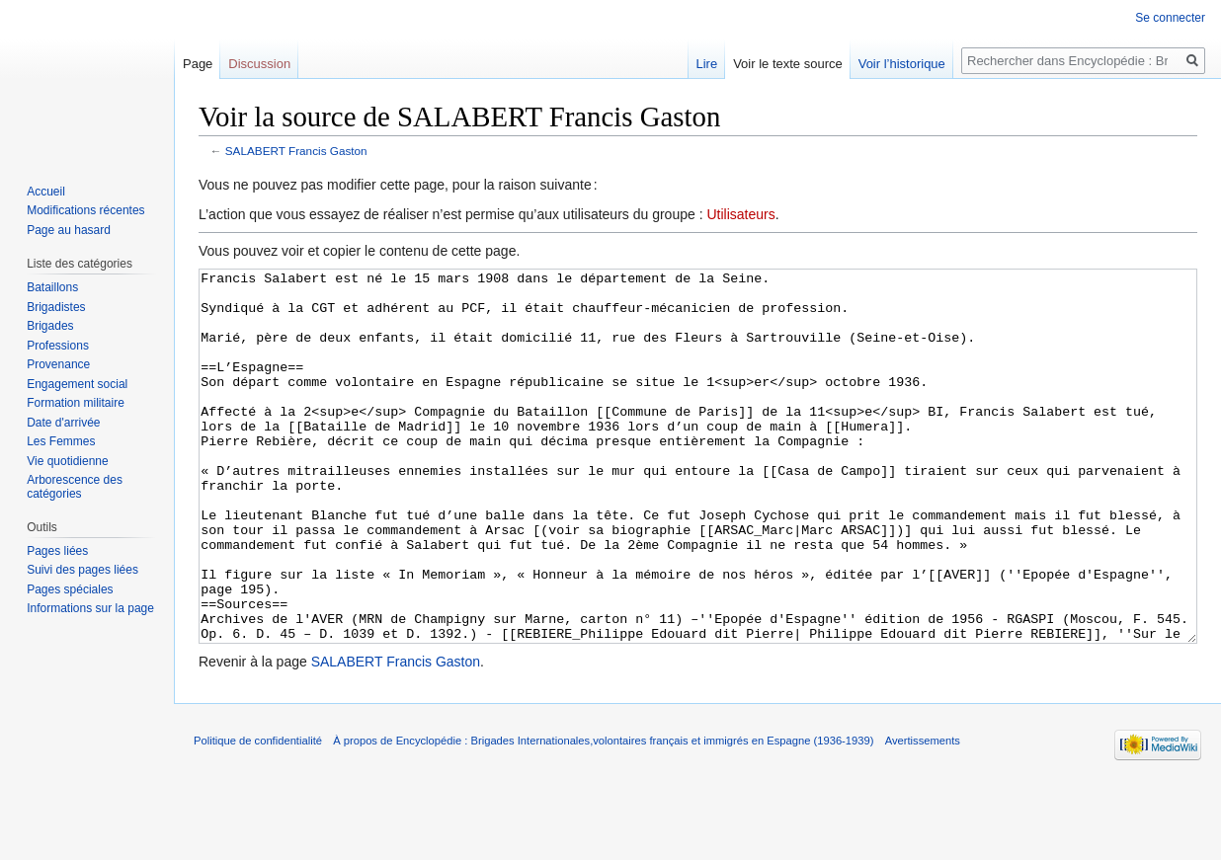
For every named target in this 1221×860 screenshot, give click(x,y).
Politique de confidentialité (258, 815)
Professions (58, 345)
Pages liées (57, 551)
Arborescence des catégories (74, 487)
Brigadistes (56, 307)
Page (197, 63)
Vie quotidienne (68, 461)
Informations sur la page (90, 608)
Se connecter (1170, 18)
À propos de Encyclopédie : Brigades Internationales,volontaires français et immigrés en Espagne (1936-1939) (603, 815)
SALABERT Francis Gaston (296, 150)
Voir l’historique (901, 63)
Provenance (58, 364)
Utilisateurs (740, 214)
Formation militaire (75, 403)
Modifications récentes (85, 210)
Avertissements (922, 815)
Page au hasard (69, 230)
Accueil (46, 191)
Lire (706, 63)
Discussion (259, 63)
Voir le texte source (788, 63)
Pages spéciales (70, 589)
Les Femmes (61, 441)
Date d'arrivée (63, 423)
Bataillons (52, 287)
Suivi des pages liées (82, 570)
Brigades (50, 326)
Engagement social (77, 384)
